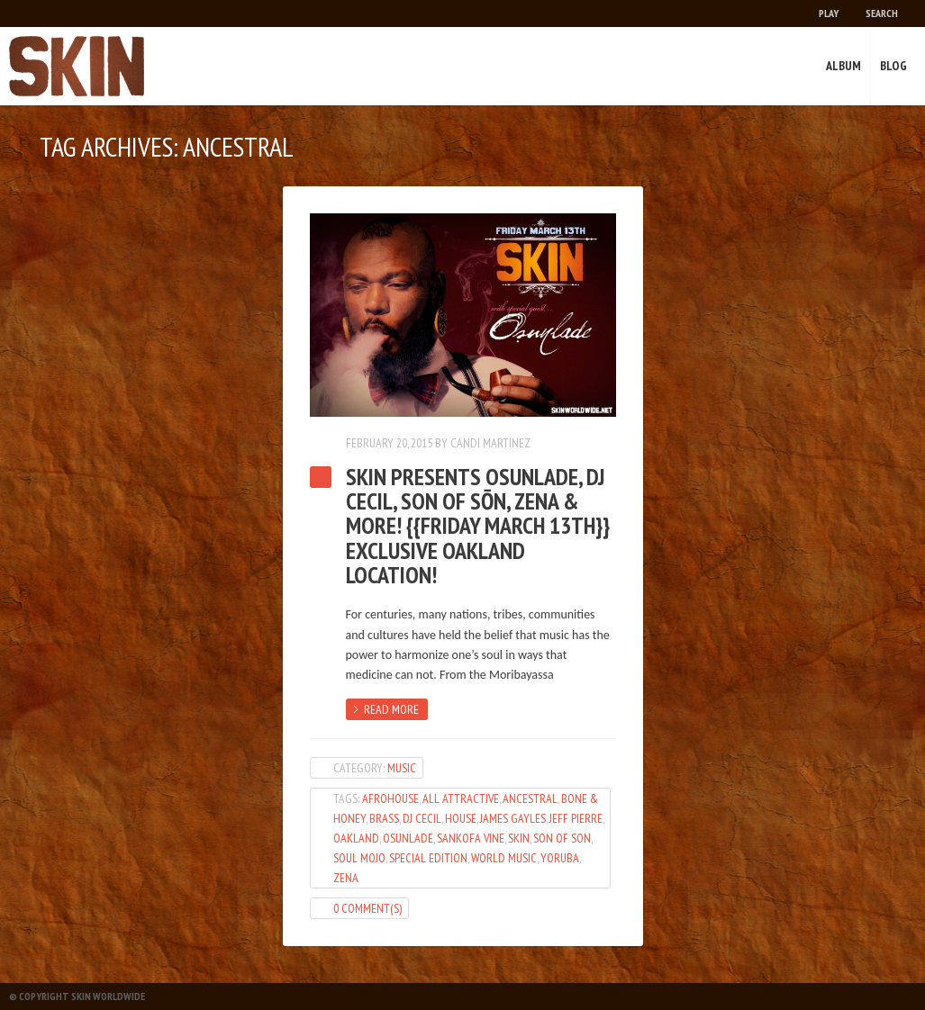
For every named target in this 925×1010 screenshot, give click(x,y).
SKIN (519, 838)
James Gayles (513, 818)
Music (401, 768)
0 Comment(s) (367, 908)
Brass (384, 818)
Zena (345, 878)
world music (504, 858)
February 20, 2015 (389, 443)
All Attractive (460, 798)
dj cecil (422, 818)
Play (829, 13)
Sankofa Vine (470, 838)
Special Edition (428, 858)
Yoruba (559, 858)
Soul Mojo (359, 858)
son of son (562, 838)
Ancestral (530, 798)
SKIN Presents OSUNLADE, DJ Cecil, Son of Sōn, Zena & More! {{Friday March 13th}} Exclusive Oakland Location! (478, 525)
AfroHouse (390, 798)
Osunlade (408, 838)
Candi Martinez (490, 443)
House (460, 818)
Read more (391, 709)
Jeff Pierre (576, 818)
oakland (356, 838)
